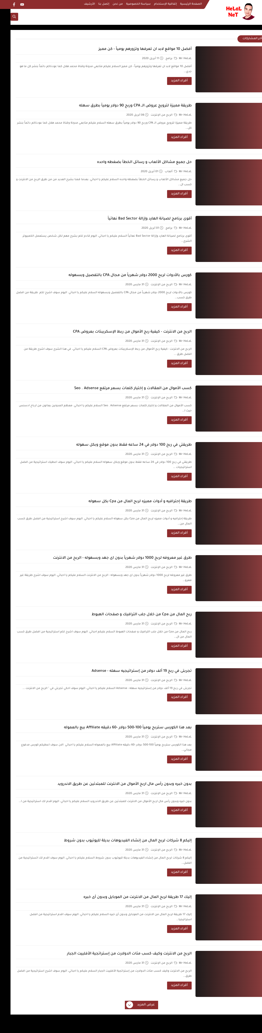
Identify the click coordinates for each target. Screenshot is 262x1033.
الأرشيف (78, 4)
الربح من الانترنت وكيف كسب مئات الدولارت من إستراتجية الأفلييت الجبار (119, 954)
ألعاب (160, 171)
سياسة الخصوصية (128, 4)
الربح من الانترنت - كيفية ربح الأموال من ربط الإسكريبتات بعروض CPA (121, 332)
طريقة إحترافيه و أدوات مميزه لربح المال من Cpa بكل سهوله (129, 502)
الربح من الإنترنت (153, 115)
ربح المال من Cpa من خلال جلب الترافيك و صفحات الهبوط (131, 615)
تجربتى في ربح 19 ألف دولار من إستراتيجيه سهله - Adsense (131, 671)
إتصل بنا (93, 4)
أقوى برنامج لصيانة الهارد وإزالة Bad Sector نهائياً (139, 219)
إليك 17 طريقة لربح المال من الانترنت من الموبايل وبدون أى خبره (127, 897)
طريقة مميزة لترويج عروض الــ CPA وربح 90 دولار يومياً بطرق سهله (125, 106)
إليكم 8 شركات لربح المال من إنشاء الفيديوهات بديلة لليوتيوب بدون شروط (117, 841)
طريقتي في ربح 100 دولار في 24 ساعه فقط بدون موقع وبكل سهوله (123, 445)
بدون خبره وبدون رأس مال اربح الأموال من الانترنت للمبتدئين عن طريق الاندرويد (114, 784)
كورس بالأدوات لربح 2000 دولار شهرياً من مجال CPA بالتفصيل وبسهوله (119, 275)
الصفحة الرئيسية (180, 4)
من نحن (107, 4)
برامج (161, 58)
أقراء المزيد (168, 81)
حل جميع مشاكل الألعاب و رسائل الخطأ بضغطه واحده (133, 162)
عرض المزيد (130, 1005)
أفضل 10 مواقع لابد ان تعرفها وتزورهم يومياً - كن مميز (134, 49)
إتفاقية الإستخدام (155, 4)
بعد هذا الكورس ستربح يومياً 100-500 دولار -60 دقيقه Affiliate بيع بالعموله (117, 728)
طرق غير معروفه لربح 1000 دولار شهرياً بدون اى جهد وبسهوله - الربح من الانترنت (111, 558)
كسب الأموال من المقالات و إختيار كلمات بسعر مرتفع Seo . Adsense (122, 389)
